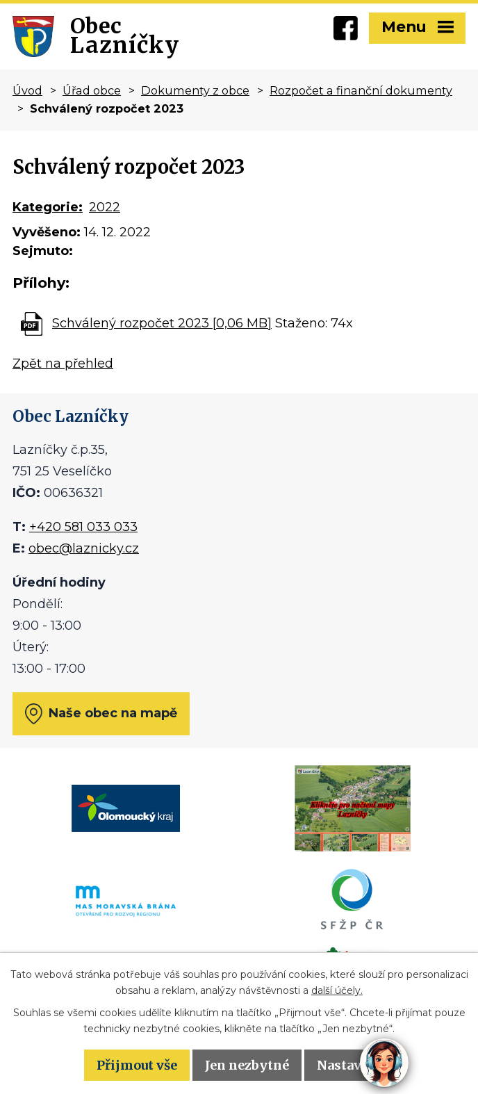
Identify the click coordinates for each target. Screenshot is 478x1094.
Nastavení (349, 1065)
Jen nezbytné (247, 1065)
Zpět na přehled (63, 363)
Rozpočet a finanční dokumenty (361, 90)
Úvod (27, 90)
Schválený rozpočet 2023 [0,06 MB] (162, 323)
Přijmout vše (137, 1065)
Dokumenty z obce (195, 90)
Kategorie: (48, 207)
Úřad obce (92, 90)
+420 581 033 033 (83, 526)
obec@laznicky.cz (83, 548)
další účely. (337, 990)
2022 (104, 207)
